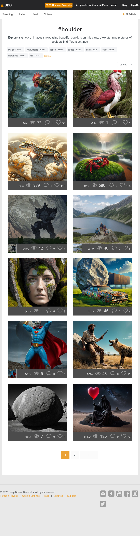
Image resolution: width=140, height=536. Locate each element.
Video (93, 5)
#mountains (36, 50)
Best (36, 14)
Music (103, 5)
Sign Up (135, 5)
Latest (23, 14)
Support (71, 495)
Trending (8, 14)
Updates (58, 495)
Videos (49, 14)
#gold (92, 50)
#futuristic (17, 55)
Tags (46, 495)
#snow (57, 50)
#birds (75, 50)
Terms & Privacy (9, 495)
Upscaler (82, 5)
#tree (109, 50)
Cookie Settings (31, 495)
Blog (124, 5)
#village (15, 50)
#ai (35, 55)
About (114, 5)
